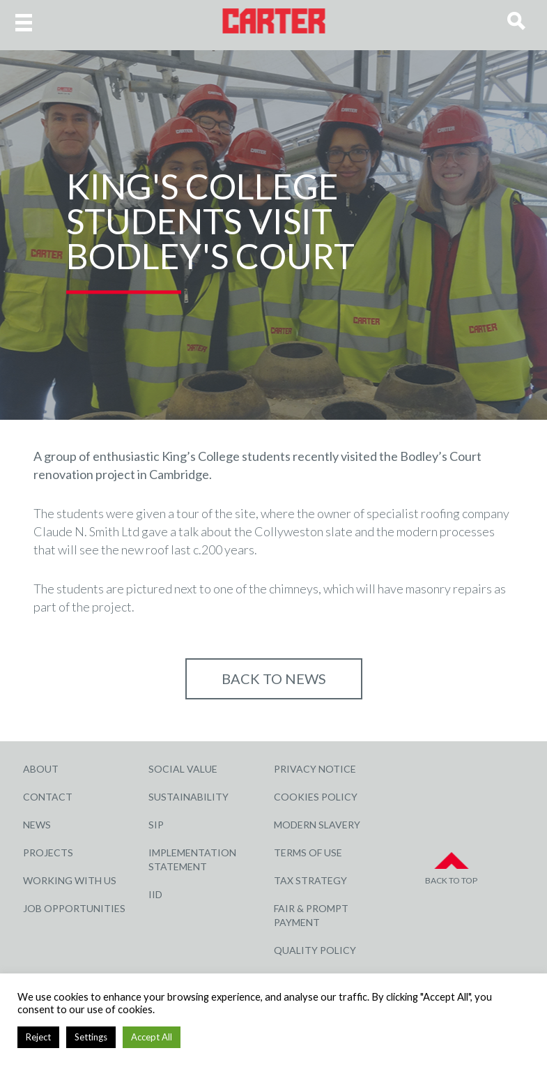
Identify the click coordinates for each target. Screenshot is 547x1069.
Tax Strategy (310, 880)
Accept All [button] (151, 1037)
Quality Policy (315, 950)
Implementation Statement (192, 859)
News (37, 825)
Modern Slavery (317, 825)
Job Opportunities (74, 908)
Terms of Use (308, 852)
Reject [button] (38, 1037)
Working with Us (69, 880)
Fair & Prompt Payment (311, 915)
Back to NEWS (274, 678)
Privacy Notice (315, 769)
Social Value (182, 769)
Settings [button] (91, 1037)
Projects (48, 852)
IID (155, 894)
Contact (47, 797)
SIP (156, 825)
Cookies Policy (315, 797)
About (41, 769)
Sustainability (188, 797)
